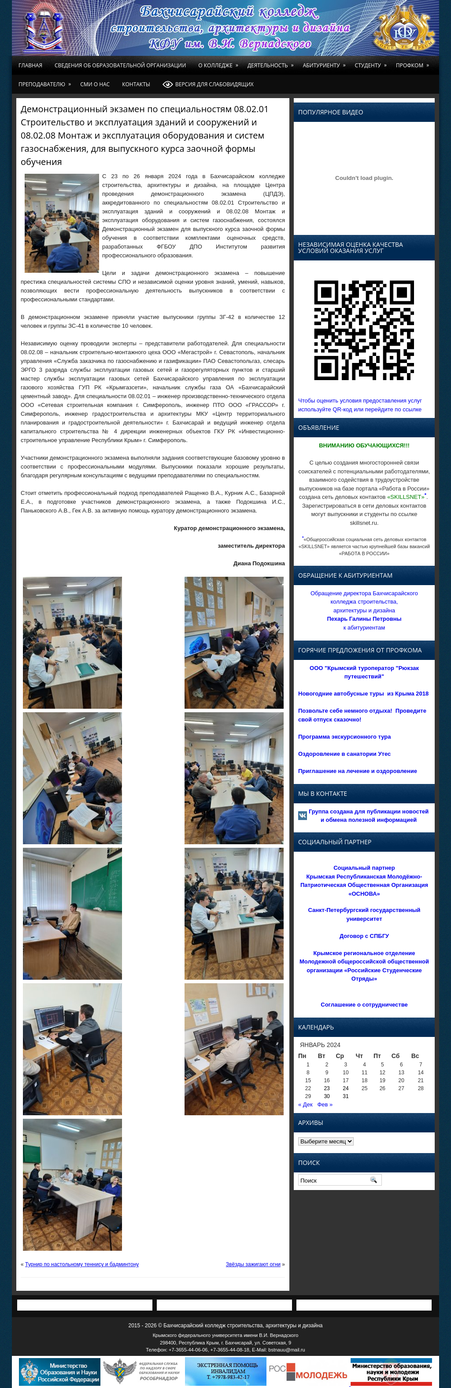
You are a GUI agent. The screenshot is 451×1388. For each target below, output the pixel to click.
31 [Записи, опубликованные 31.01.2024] (345, 1096)
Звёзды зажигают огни (253, 1264)
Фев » (325, 1104)
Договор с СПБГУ (364, 936)
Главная (30, 65)
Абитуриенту (326, 62)
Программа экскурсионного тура (344, 736)
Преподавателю (46, 81)
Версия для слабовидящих (208, 84)
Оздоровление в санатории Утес (344, 754)
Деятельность (272, 62)
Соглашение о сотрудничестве (364, 1004)
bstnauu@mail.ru (286, 1349)
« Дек (305, 1104)
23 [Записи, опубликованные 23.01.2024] (326, 1088)
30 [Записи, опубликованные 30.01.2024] (326, 1096)
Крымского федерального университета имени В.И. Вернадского (226, 1335)
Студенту (372, 62)
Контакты (136, 84)
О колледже (219, 62)
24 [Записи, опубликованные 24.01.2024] (345, 1088)
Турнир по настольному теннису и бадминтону (82, 1264)
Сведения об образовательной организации (120, 65)
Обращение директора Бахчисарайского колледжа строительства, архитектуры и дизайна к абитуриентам (364, 610)
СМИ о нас (95, 84)
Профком (414, 62)
